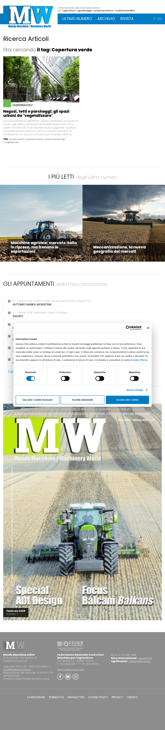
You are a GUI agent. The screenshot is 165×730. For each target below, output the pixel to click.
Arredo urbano (17, 139)
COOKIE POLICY (98, 697)
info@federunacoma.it (17, 669)
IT (154, 18)
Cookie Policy (139, 360)
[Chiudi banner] (148, 328)
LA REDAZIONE (36, 697)
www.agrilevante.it (140, 661)
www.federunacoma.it (70, 669)
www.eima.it (145, 658)
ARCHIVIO (106, 18)
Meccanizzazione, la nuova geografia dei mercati (119, 249)
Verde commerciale (55, 139)
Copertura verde (34, 139)
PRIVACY (117, 697)
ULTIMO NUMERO (77, 18)
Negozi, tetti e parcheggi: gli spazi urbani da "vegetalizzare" (36, 113)
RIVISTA (127, 18)
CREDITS (132, 697)
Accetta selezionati (82, 399)
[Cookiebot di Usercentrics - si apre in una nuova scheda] (128, 328)
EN (159, 18)
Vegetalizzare (12, 142)
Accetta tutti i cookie (127, 399)
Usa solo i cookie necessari (38, 399)
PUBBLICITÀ (56, 697)
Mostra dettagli (134, 390)
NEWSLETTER (76, 697)
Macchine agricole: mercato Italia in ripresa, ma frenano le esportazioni (44, 247)
